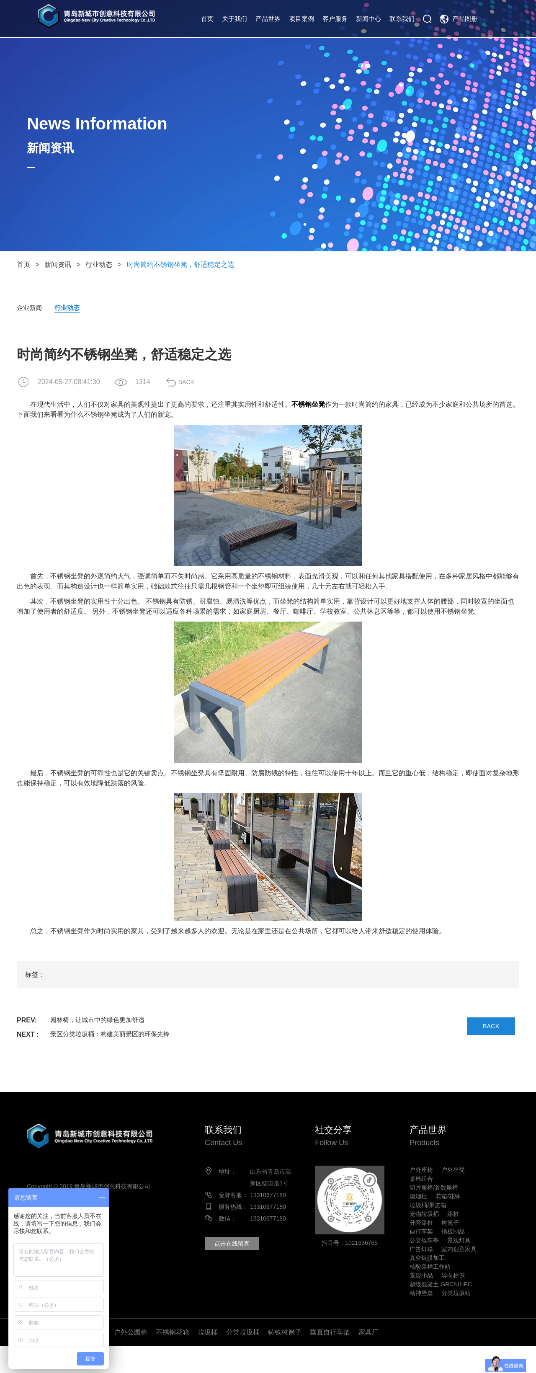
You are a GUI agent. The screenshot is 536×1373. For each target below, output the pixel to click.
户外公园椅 (130, 1359)
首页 (207, 18)
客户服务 (335, 18)
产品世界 (268, 18)
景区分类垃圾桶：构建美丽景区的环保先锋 (114, 1035)
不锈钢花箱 (172, 1359)
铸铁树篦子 (285, 1359)
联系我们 (402, 18)
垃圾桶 (208, 1359)
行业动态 (98, 264)
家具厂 (368, 1359)
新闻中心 (368, 18)
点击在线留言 (242, 1256)
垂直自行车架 (330, 1359)
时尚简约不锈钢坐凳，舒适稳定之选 (180, 264)
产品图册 (464, 18)
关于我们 (234, 18)
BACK (195, 382)
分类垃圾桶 (243, 1359)
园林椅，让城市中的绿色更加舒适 (100, 1021)
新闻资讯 (57, 264)
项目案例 (301, 18)
